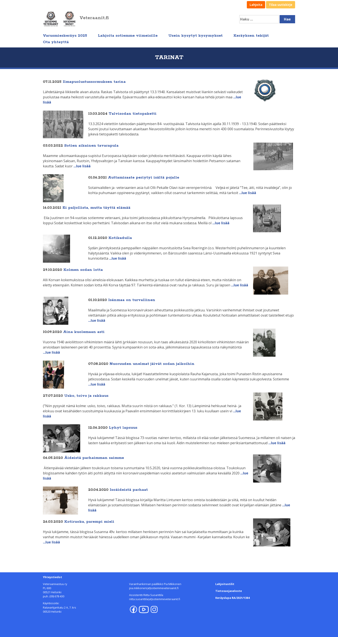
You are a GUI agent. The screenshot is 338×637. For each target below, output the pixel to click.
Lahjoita (256, 5)
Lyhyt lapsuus (123, 427)
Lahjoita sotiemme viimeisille (128, 35)
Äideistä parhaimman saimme (94, 457)
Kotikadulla (120, 237)
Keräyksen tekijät (251, 35)
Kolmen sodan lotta (83, 269)
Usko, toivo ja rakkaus (86, 395)
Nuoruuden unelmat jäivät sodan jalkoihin (152, 363)
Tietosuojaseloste (228, 591)
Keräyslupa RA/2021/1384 (232, 598)
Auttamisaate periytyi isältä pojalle (143, 177)
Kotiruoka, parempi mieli (89, 521)
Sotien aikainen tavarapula (91, 145)
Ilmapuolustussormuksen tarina (94, 81)
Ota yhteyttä (56, 42)
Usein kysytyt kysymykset (195, 35)
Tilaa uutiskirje (280, 5)
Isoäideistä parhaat (129, 489)
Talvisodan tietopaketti (132, 113)
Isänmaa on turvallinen (131, 300)
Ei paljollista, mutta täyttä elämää (96, 207)
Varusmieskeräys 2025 (65, 35)
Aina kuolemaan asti (84, 331)
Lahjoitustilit (224, 584)
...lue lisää (82, 166)
